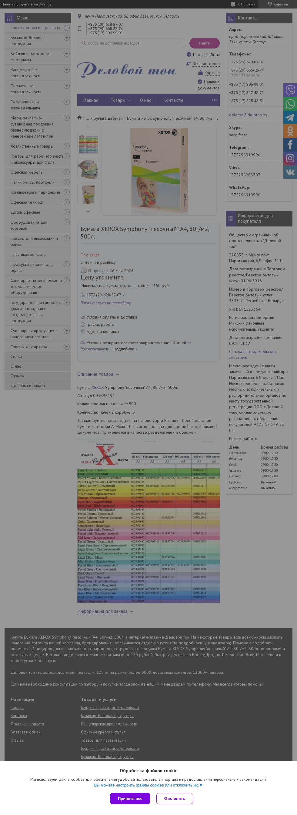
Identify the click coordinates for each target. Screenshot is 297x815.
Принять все (130, 798)
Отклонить (174, 798)
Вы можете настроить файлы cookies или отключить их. (146, 785)
